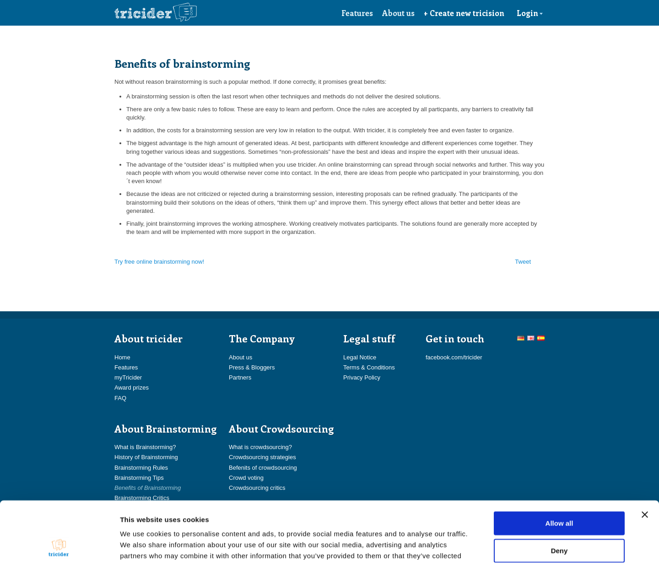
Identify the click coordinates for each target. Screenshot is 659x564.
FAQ (120, 398)
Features (357, 13)
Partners (240, 377)
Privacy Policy (361, 377)
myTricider (128, 377)
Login (530, 13)
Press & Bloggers (252, 367)
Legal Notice (359, 357)
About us (398, 13)
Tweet (523, 261)
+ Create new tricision (464, 13)
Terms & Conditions (369, 367)
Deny (559, 493)
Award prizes (131, 387)
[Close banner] (645, 457)
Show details (480, 546)
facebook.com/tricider (454, 357)
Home (122, 357)
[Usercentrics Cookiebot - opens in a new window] (59, 546)
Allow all (559, 465)
